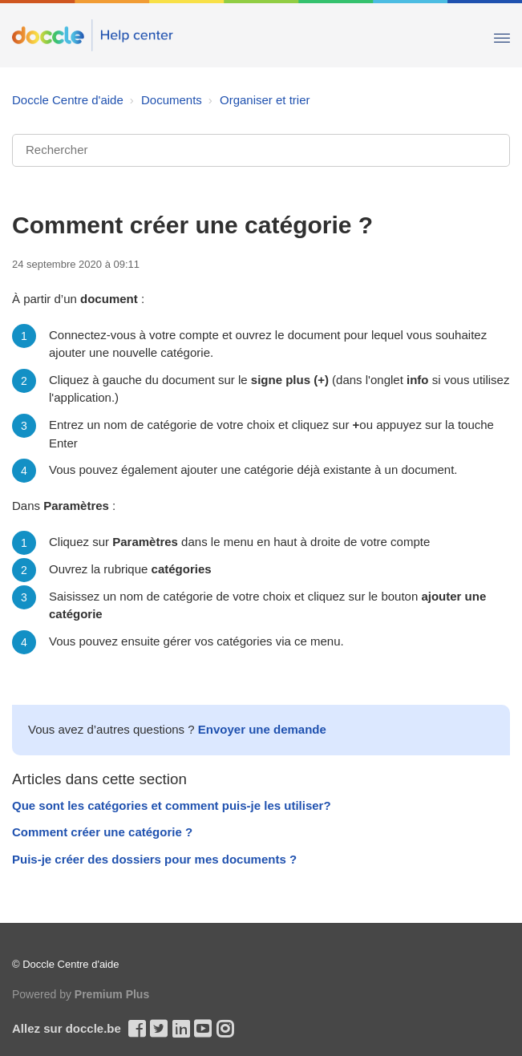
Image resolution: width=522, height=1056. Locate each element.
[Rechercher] (261, 150)
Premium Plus (112, 994)
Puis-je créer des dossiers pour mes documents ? (154, 859)
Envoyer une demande (262, 729)
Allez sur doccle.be (66, 1028)
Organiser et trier (265, 100)
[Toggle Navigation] (502, 34)
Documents (171, 100)
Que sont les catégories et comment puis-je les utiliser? (171, 805)
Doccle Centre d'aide (67, 100)
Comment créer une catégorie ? (102, 832)
